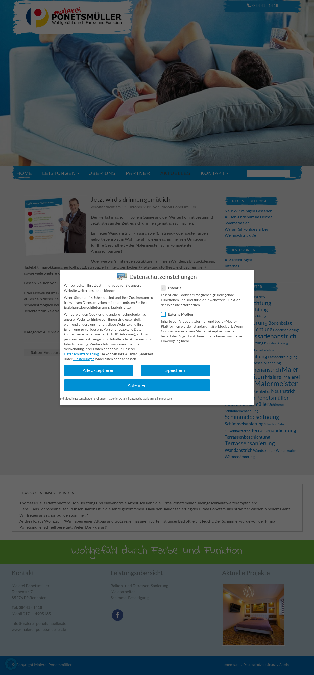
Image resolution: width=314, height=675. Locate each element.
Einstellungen (83, 355)
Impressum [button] (165, 394)
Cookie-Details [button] (118, 394)
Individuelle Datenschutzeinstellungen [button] (83, 394)
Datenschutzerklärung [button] (143, 394)
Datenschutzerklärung (81, 350)
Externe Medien (179, 310)
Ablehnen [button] (137, 381)
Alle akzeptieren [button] (98, 366)
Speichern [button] (175, 366)
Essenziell (174, 283)
